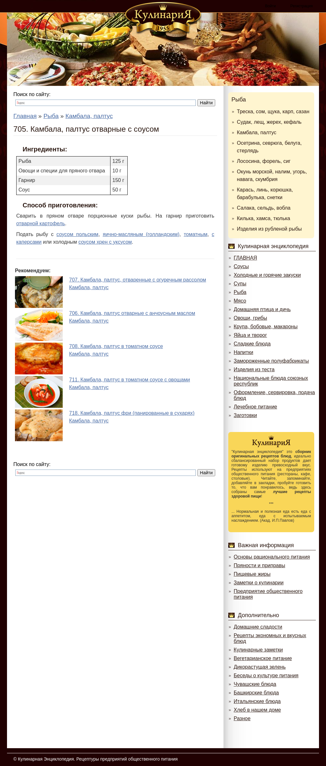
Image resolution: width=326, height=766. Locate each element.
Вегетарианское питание (263, 658)
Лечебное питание (255, 406)
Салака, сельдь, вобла (264, 208)
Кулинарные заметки (258, 649)
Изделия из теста (254, 369)
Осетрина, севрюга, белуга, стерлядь (269, 146)
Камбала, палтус (256, 132)
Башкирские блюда (256, 692)
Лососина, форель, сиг (264, 161)
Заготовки (245, 415)
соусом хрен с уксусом (105, 242)
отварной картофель (40, 223)
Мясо (240, 300)
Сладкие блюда (252, 343)
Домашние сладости (258, 627)
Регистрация (301, 6)
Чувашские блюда (255, 684)
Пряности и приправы (259, 565)
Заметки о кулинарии (259, 582)
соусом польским (77, 234)
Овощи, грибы (250, 318)
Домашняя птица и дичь (262, 309)
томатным (195, 234)
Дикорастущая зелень (260, 667)
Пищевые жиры (252, 574)
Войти (270, 6)
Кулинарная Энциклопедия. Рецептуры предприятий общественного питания (98, 759)
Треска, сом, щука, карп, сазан (273, 111)
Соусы (241, 266)
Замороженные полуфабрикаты (271, 361)
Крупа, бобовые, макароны (266, 326)
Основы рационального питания (272, 557)
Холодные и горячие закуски (267, 275)
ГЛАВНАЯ (245, 258)
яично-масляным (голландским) (141, 234)
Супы (240, 283)
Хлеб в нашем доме (257, 710)
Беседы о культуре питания (266, 675)
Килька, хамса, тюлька (263, 218)
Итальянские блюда (257, 701)
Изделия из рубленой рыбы (269, 229)
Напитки (243, 352)
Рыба (238, 99)
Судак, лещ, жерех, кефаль (269, 122)
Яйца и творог (250, 335)
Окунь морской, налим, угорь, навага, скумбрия (272, 175)
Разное (242, 718)
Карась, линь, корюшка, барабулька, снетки (265, 193)
